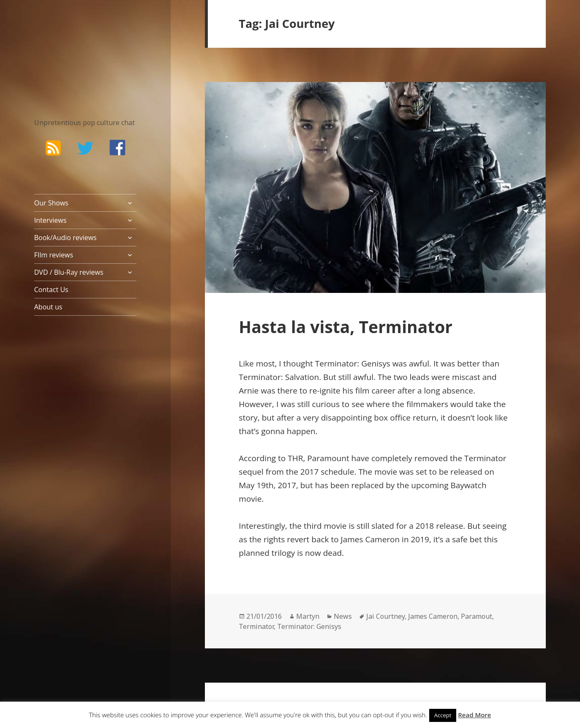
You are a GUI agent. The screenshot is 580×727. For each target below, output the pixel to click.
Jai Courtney (385, 616)
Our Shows (51, 203)
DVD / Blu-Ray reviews (68, 272)
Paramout (476, 616)
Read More (474, 715)
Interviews (50, 220)
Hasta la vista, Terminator (345, 326)
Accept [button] (443, 715)
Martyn (307, 616)
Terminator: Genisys (309, 626)
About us (48, 307)
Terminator (256, 626)
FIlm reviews (53, 255)
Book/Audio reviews (65, 237)
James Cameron (432, 616)
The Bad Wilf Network (70, 48)
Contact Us (51, 289)
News (343, 616)
